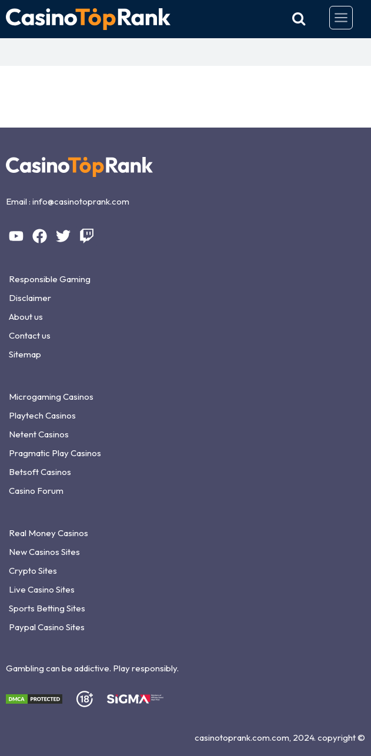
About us (26, 316)
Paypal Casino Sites (47, 627)
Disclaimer (30, 297)
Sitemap (25, 354)
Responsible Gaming (50, 279)
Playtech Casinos (42, 415)
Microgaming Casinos (51, 396)
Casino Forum (36, 490)
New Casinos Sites (44, 551)
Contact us (30, 335)
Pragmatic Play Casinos (55, 453)
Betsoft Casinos (40, 471)
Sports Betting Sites (47, 608)
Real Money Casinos (48, 532)
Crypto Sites (33, 570)
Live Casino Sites (42, 589)
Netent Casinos (39, 434)
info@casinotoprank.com (80, 201)
